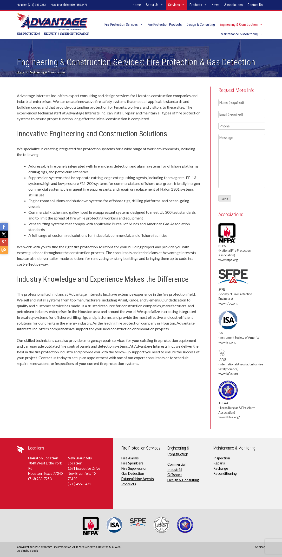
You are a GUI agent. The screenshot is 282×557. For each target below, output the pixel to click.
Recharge (220, 468)
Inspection (221, 458)
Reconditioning (225, 473)
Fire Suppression (134, 468)
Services (174, 5)
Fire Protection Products (165, 24)
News (215, 5)
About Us (152, 5)
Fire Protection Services (121, 24)
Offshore (174, 475)
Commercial (176, 464)
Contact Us (255, 5)
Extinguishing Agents (137, 479)
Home (137, 5)
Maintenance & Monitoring (239, 34)
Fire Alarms (130, 458)
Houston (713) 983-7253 (31, 4)
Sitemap (260, 546)
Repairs (219, 463)
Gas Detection (132, 473)
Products (196, 5)
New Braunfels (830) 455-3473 (69, 4)
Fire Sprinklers (132, 463)
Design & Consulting (201, 24)
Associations (233, 5)
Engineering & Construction (239, 24)
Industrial (174, 470)
